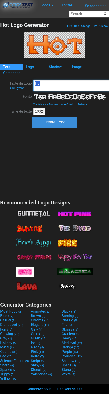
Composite (11, 73)
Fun (6, 329)
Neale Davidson (68, 104)
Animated (41, 311)
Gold (37, 334)
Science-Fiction (14, 361)
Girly (36, 329)
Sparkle (8, 370)
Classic (70, 320)
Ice (35, 343)
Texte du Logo (20, 85)
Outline (9, 352)
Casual (8, 320)
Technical (82, 104)
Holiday (8, 343)
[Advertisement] (54, 163)
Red (76, 26)
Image (77, 67)
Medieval (72, 343)
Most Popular (11, 311)
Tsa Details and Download (46, 104)
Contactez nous (39, 389)
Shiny (37, 365)
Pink (37, 352)
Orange (86, 26)
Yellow (8, 379)
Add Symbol (17, 88)
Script (38, 361)
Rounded (72, 356)
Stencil (38, 370)
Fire (70, 26)
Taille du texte (21, 111)
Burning (70, 316)
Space (69, 365)
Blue (6, 316)
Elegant (40, 325)
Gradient (70, 334)
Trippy (7, 374)
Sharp (7, 365)
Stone (68, 370)
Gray (6, 338)
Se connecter (95, 6)
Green (38, 338)
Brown (38, 316)
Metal (7, 347)
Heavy (69, 338)
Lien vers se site (69, 389)
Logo (30, 67)
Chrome (40, 320)
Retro (37, 356)
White (68, 374)
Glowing (9, 334)
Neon (37, 347)
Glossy (104, 26)
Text (6, 67)
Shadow (55, 67)
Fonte (27, 96)
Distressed (11, 325)
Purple (70, 352)
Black (69, 311)
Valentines (41, 374)
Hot (95, 26)
